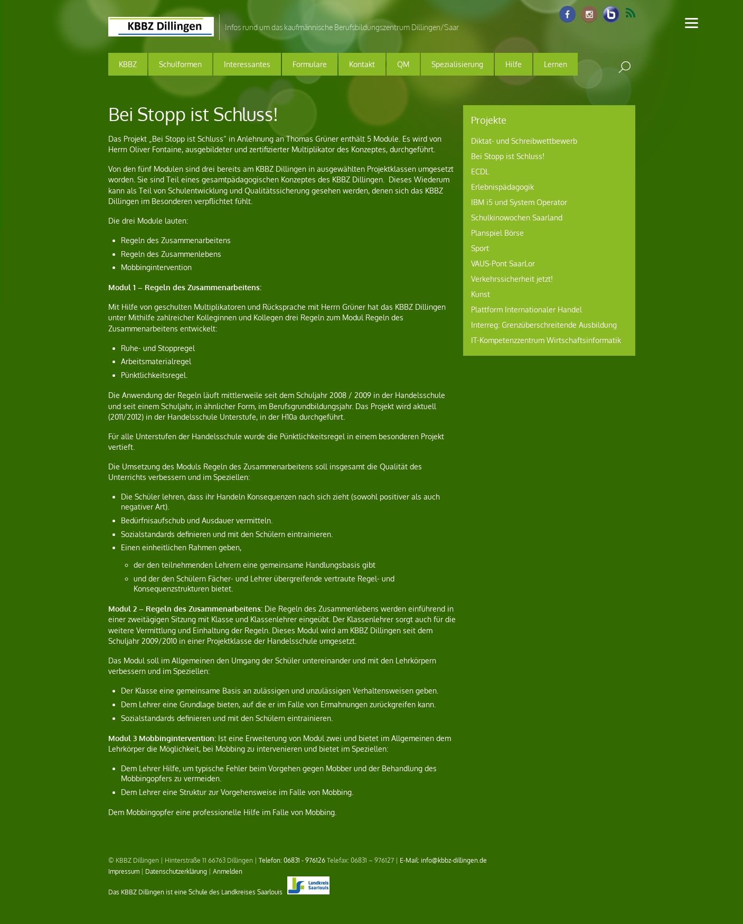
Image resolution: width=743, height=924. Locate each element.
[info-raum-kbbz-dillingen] (611, 15)
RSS (630, 13)
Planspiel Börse (497, 232)
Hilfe (513, 64)
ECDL (480, 171)
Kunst (480, 294)
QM (403, 64)
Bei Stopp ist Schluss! (507, 156)
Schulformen (180, 64)
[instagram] (589, 15)
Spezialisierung (457, 64)
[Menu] (691, 22)
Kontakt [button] (362, 64)
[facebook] (567, 15)
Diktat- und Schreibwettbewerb (524, 140)
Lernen (555, 64)
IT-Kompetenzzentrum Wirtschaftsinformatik (546, 340)
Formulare (310, 64)
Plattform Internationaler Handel (526, 309)
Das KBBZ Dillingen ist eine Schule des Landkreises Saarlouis (219, 892)
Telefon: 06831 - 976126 (292, 860)
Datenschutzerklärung (176, 871)
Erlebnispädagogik (502, 186)
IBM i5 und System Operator (519, 202)
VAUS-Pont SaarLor (503, 263)
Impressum (123, 871)
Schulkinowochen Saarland (516, 217)
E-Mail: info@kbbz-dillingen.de (443, 860)
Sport (480, 248)
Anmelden (227, 871)
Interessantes (247, 64)
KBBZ (128, 64)
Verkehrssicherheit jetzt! (512, 278)
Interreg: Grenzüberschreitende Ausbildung (544, 324)
